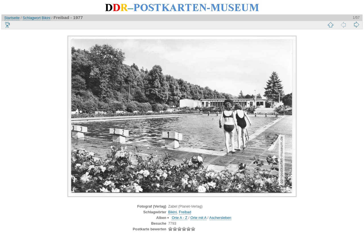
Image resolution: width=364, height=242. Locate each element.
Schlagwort (32, 18)
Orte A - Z (179, 218)
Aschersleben (220, 218)
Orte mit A (198, 218)
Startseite (12, 18)
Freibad (185, 212)
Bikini (46, 18)
